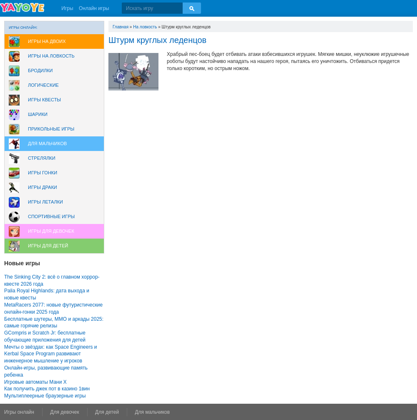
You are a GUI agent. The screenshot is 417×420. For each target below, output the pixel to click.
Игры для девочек (51, 231)
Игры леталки (45, 201)
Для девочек (64, 412)
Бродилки (40, 70)
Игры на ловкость (51, 55)
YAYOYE (22, 7)
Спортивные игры (51, 216)
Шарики (38, 114)
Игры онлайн (19, 412)
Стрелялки (41, 158)
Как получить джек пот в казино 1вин (47, 389)
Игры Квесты (44, 99)
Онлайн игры (94, 8)
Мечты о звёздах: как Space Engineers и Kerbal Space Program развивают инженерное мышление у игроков (50, 354)
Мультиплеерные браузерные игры (45, 396)
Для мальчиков (47, 143)
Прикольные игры (51, 128)
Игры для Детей (48, 245)
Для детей (107, 412)
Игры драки (42, 187)
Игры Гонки (42, 172)
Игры (67, 8)
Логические (43, 85)
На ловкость (145, 27)
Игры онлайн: (23, 27)
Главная (120, 27)
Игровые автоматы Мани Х (35, 382)
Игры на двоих (47, 41)
